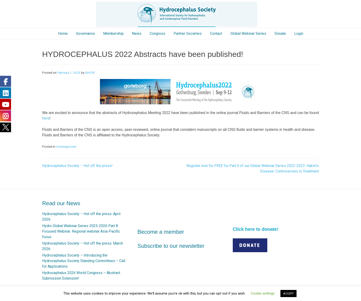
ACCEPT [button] (288, 293)
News (136, 33)
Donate (280, 33)
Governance (85, 33)
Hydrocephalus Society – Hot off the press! (77, 166)
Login (298, 33)
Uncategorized (66, 146)
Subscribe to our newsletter (170, 246)
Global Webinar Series (248, 33)
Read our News (61, 203)
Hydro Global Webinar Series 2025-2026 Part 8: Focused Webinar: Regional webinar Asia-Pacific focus (81, 231)
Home (63, 33)
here (45, 118)
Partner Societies (188, 33)
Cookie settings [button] (263, 293)
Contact (216, 33)
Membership (113, 33)
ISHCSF (90, 72)
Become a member (160, 232)
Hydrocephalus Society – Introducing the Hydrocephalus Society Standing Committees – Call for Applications (83, 261)
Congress (157, 33)
